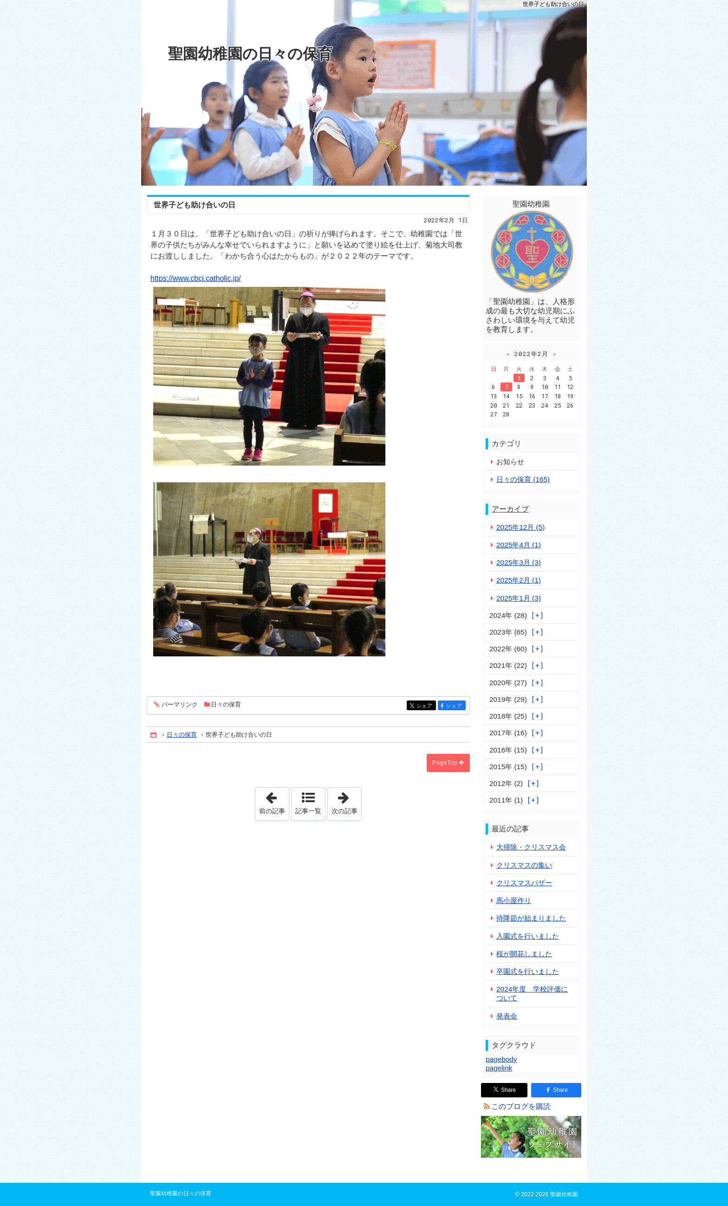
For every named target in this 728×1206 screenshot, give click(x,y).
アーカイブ (510, 509)
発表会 (506, 1016)
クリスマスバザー (524, 883)
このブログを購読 (521, 1106)
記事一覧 (308, 811)
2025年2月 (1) (518, 580)
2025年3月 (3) (518, 562)
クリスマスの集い (524, 865)
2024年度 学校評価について (532, 993)
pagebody (501, 1059)
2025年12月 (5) (520, 527)
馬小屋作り (513, 900)
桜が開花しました (524, 954)
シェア (425, 706)
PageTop (444, 762)
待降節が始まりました (531, 918)
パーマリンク (179, 705)
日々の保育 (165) (523, 479)
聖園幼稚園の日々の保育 (250, 53)
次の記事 (346, 801)
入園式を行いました (527, 936)
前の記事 (274, 801)
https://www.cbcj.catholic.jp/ (195, 278)
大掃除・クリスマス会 (531, 847)
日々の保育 (226, 704)
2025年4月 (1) (518, 545)
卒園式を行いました (527, 971)
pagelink (499, 1068)
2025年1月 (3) (518, 598)
